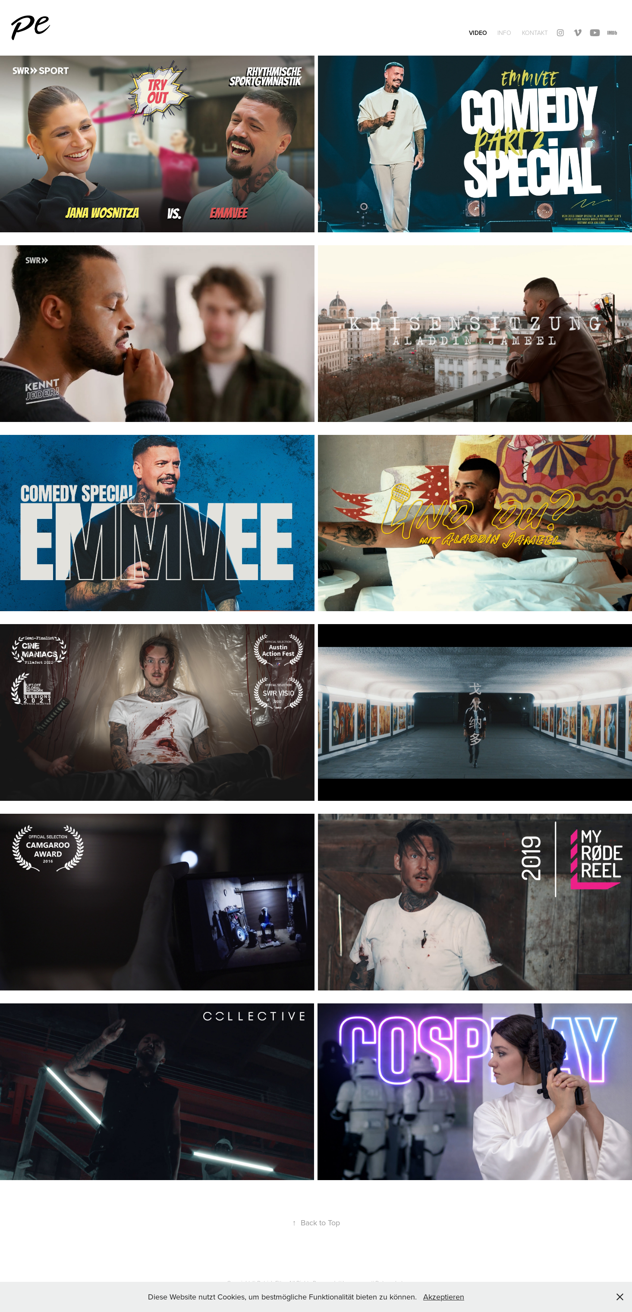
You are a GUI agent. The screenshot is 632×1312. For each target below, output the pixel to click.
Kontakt (535, 32)
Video (478, 32)
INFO (504, 32)
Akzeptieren (443, 1296)
